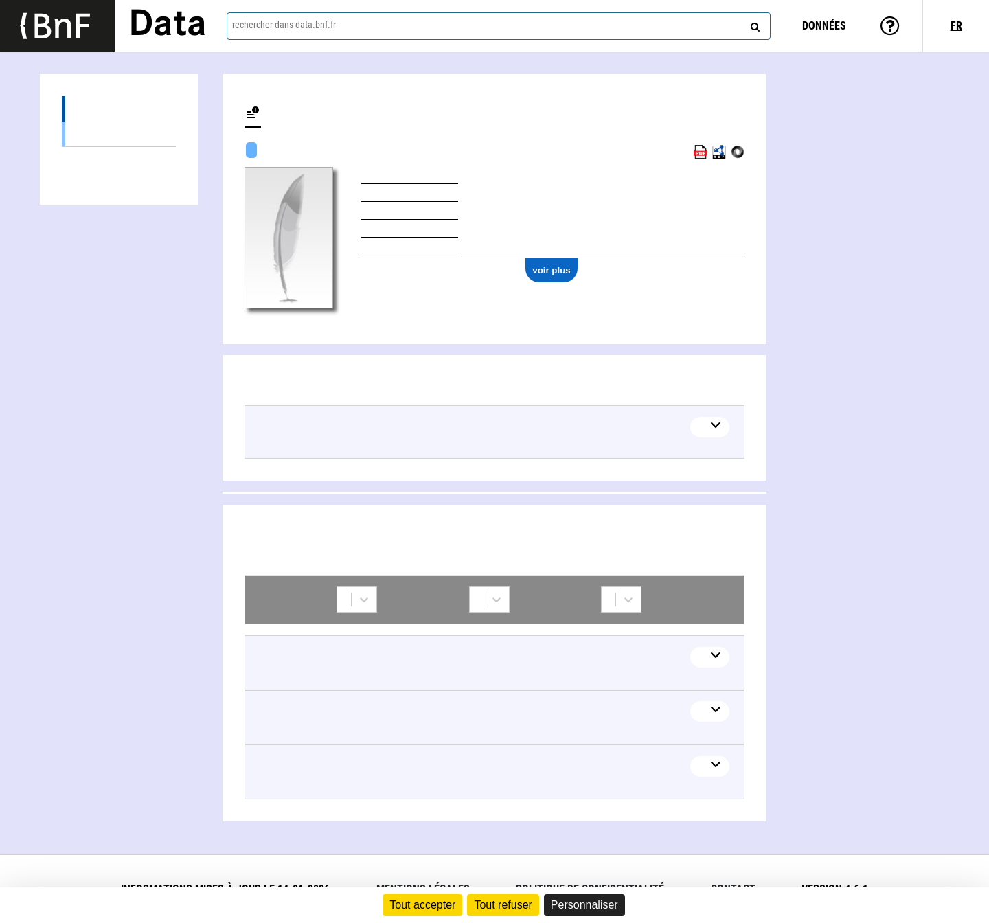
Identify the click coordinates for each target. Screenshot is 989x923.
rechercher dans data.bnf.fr (284, 24)
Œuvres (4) (119, 109)
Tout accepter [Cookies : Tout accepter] (422, 905)
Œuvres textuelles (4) (119, 134)
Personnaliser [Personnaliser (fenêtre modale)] (584, 905)
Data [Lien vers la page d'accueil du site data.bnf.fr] (167, 25)
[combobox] (499, 26)
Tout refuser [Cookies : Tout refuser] (503, 905)
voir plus (551, 270)
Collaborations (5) (119, 159)
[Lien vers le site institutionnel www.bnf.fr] (57, 26)
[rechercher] (753, 24)
